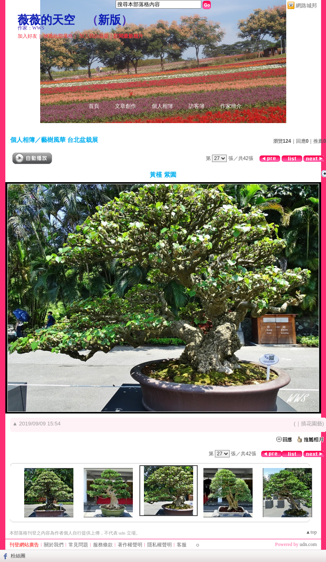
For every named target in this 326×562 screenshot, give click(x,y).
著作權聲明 (130, 545)
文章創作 (125, 106)
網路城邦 (306, 5)
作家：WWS (31, 28)
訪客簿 (197, 106)
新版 (109, 20)
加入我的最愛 (94, 36)
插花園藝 (311, 423)
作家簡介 (231, 106)
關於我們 (54, 545)
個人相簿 (162, 106)
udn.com (308, 544)
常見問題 (78, 545)
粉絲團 (18, 556)
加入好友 (27, 36)
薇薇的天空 (46, 20)
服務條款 (103, 545)
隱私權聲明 (159, 545)
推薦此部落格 (58, 36)
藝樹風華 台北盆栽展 (69, 139)
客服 (182, 545)
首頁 (94, 106)
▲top (311, 532)
